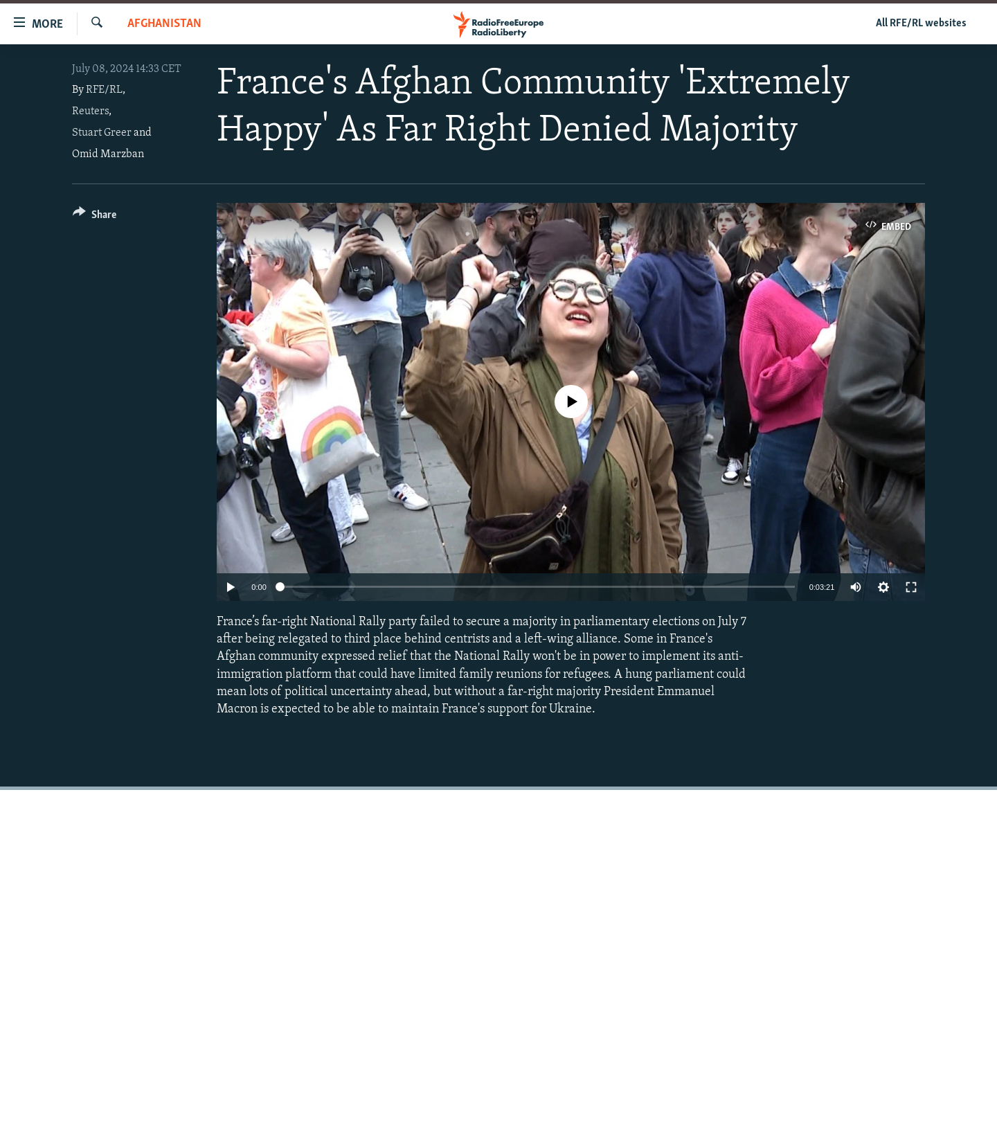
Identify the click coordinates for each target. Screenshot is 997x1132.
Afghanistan (164, 23)
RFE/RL (104, 90)
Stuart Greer (102, 132)
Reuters (90, 111)
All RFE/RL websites (921, 23)
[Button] (94, 217)
